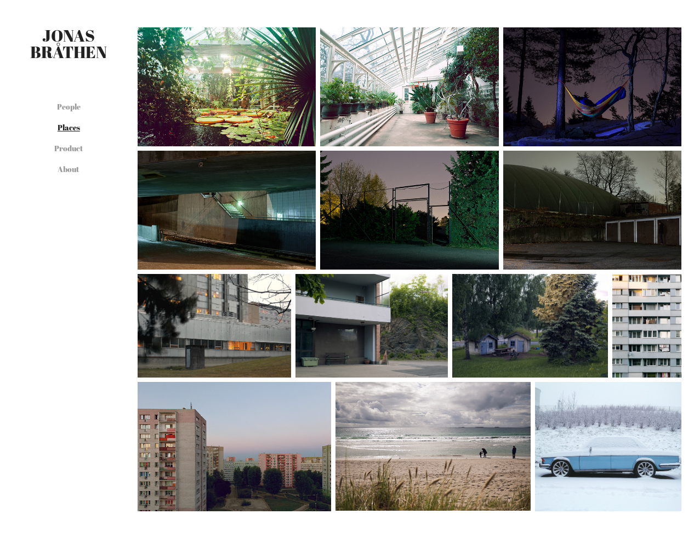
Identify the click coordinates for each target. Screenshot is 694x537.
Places (69, 127)
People (69, 106)
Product (68, 148)
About (68, 169)
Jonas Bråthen (68, 43)
